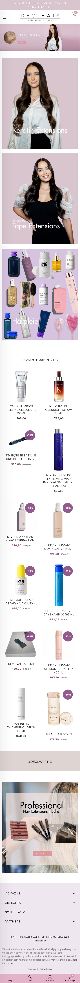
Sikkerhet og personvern (56, 937)
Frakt (13, 937)
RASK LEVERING (55, 3)
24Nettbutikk (46, 969)
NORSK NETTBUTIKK (27, 3)
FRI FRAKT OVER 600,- (40, 7)
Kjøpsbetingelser (29, 937)
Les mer (51, 959)
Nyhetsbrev (40, 940)
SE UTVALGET (42, 853)
